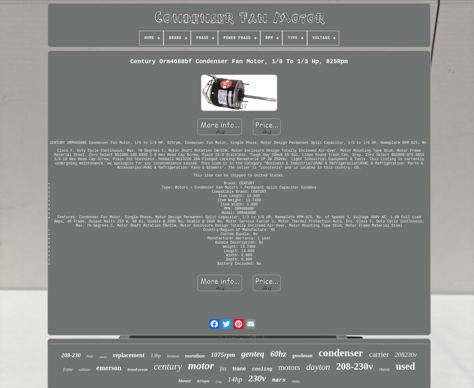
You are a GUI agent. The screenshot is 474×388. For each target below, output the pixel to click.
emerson (109, 368)
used (405, 366)
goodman (302, 355)
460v (296, 381)
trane (239, 369)
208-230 (70, 355)
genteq (252, 353)
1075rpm (223, 354)
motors (289, 367)
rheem (384, 369)
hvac (90, 356)
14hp (235, 379)
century (168, 366)
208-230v (354, 366)
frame (68, 369)
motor (201, 366)
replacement (128, 355)
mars (279, 380)
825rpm (203, 381)
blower (184, 380)
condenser (341, 352)
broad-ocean (138, 369)
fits (223, 369)
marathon (195, 355)
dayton (318, 367)
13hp (156, 355)
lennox (173, 356)
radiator (84, 369)
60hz (278, 353)
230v (257, 378)
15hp (219, 381)
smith (103, 357)
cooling (262, 369)
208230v (406, 354)
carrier (379, 354)
